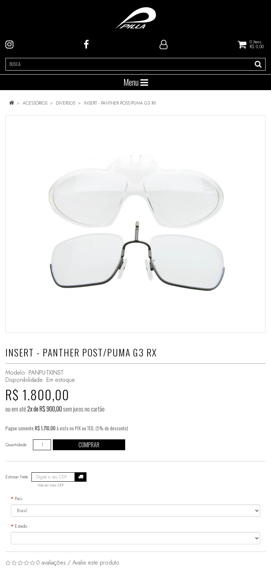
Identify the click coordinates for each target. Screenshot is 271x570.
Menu (135, 82)
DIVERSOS (65, 103)
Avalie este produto (95, 562)
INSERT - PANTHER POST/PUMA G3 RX (120, 103)
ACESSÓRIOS (35, 103)
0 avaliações (51, 562)
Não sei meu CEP (51, 485)
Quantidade (15, 445)
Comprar (89, 444)
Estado (21, 526)
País (18, 498)
